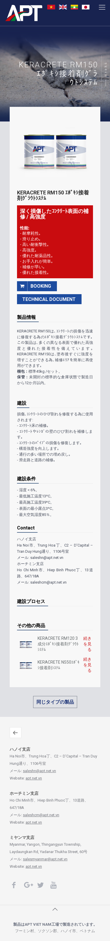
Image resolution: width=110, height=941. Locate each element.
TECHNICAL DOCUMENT (49, 299)
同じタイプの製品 (55, 702)
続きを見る (106, 69)
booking (34, 286)
